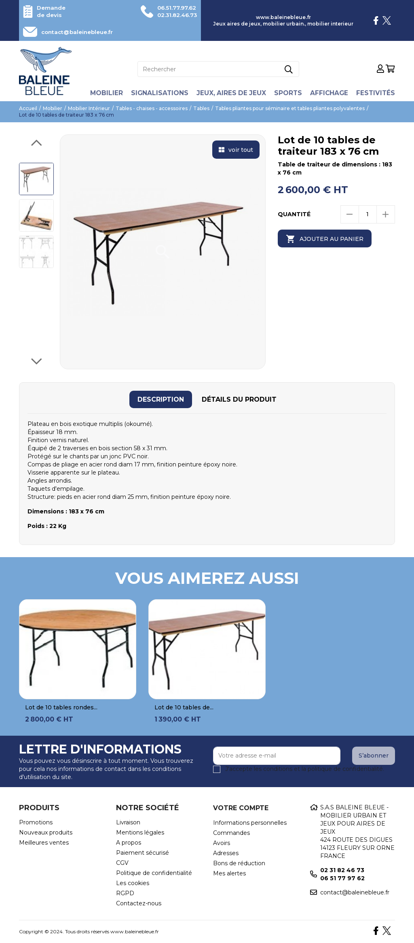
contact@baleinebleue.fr (80, 32)
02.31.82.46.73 (175, 15)
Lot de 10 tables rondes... (61, 707)
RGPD (125, 893)
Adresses (226, 853)
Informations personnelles (250, 822)
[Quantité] (368, 214)
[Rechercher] (218, 69)
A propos (128, 842)
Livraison (128, 822)
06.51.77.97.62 (174, 7)
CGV (122, 862)
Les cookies (132, 883)
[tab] (160, 399)
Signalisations (158, 93)
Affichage (329, 93)
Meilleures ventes (44, 842)
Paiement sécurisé (142, 852)
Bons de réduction (239, 863)
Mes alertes (229, 873)
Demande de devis (52, 11)
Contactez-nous (138, 903)
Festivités (377, 93)
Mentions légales (140, 832)
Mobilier (104, 93)
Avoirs (221, 843)
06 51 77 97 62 (342, 878)
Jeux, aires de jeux (230, 93)
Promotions (36, 822)
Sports (288, 93)
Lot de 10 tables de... (183, 707)
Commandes (231, 833)
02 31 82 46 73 (342, 870)
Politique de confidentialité (154, 873)
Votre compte (240, 808)
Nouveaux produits (45, 832)
